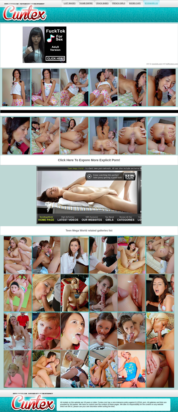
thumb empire (86, 3)
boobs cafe (135, 3)
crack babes (102, 3)
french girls (118, 3)
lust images (69, 3)
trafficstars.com (172, 64)
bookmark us (151, 3)
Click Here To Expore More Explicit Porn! (89, 160)
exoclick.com (157, 64)
